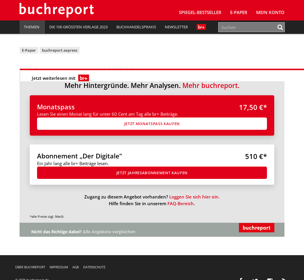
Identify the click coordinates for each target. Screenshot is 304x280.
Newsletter (176, 27)
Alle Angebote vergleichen (109, 231)
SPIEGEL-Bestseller (200, 12)
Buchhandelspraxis (136, 27)
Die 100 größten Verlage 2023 (78, 27)
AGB (75, 267)
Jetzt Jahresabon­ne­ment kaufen (152, 172)
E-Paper (238, 12)
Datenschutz (94, 267)
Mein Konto (270, 12)
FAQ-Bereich (180, 203)
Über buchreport (30, 267)
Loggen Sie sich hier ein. (194, 197)
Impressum (59, 267)
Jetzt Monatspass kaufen (152, 123)
